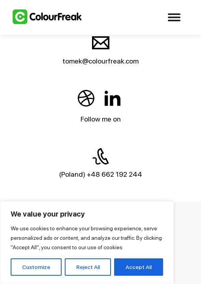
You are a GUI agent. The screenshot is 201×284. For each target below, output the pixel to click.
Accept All (139, 267)
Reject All (88, 267)
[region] (87, 242)
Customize (36, 267)
